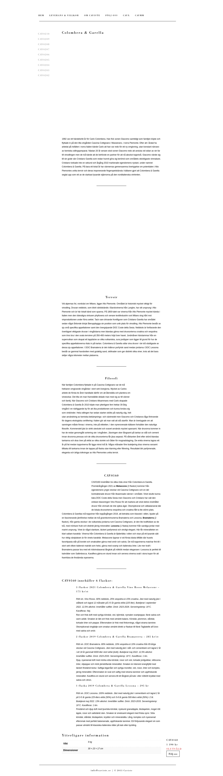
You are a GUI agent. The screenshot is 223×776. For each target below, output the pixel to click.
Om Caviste (92, 15)
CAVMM (139, 15)
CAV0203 (44, 70)
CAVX (126, 15)
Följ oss (173, 753)
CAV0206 (44, 54)
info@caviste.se (101, 770)
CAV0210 (44, 33)
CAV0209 (44, 39)
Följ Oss (111, 15)
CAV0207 (44, 49)
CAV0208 (44, 44)
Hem (41, 15)
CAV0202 (44, 75)
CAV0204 (44, 65)
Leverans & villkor (64, 15)
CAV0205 (44, 59)
